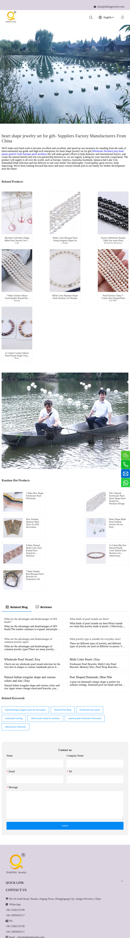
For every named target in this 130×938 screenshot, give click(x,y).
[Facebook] (8, 892)
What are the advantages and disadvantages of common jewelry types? (28, 557)
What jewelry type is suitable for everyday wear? (95, 555)
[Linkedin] (15, 892)
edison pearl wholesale (15, 643)
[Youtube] (30, 892)
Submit (65, 742)
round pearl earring (13, 635)
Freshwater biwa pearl (90, 626)
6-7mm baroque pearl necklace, (31, 154)
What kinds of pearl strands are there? (89, 535)
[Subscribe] (120, 902)
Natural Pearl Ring (62, 626)
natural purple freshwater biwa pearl (84, 635)
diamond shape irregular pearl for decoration (25, 626)
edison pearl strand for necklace (45, 635)
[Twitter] (23, 892)
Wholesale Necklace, (103, 151)
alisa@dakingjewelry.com (30, 853)
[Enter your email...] (59, 902)
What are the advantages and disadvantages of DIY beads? (30, 537)
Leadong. (83, 930)
